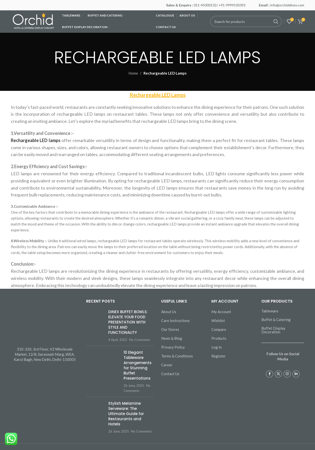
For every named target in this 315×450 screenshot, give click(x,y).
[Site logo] (34, 21)
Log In (216, 347)
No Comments (139, 340)
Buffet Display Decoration (273, 330)
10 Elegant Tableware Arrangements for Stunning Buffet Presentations (138, 365)
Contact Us (170, 373)
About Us (168, 311)
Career (167, 365)
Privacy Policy (173, 347)
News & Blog (171, 338)
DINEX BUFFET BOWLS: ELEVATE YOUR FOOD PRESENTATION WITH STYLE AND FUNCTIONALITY (128, 322)
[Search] (246, 21)
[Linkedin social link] (296, 374)
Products (218, 338)
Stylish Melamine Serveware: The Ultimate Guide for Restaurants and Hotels (126, 414)
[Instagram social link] (287, 374)
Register (218, 356)
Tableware (269, 311)
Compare (218, 329)
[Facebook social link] (269, 374)
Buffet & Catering (276, 319)
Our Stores (170, 329)
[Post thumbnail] (95, 325)
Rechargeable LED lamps (36, 140)
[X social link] (278, 374)
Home (133, 73)
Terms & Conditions (177, 356)
